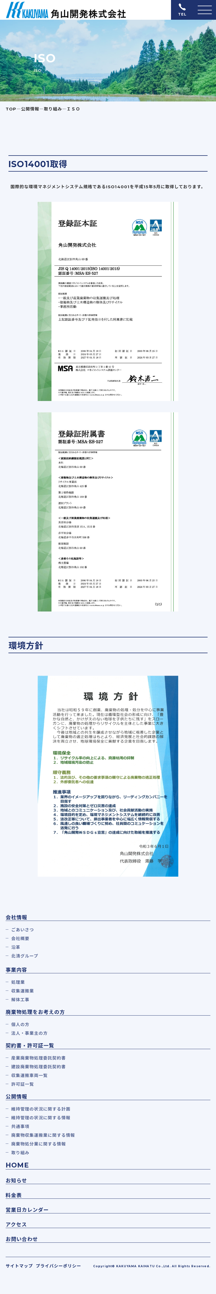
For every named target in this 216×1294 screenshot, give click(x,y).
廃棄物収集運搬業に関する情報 (43, 1135)
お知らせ (16, 1181)
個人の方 (20, 1024)
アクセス (16, 1225)
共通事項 (20, 1126)
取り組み (20, 1152)
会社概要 (20, 938)
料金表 (14, 1195)
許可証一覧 (22, 1084)
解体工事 (20, 999)
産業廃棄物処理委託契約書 (38, 1058)
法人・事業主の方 (29, 1033)
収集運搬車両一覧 (29, 1075)
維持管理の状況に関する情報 (41, 1117)
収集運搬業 (22, 991)
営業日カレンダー (27, 1210)
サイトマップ (19, 1266)
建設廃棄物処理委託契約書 (38, 1066)
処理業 (18, 982)
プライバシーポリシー (58, 1266)
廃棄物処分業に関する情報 (38, 1144)
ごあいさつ (22, 929)
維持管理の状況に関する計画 (41, 1109)
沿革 (15, 947)
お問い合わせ (22, 1239)
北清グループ (24, 956)
